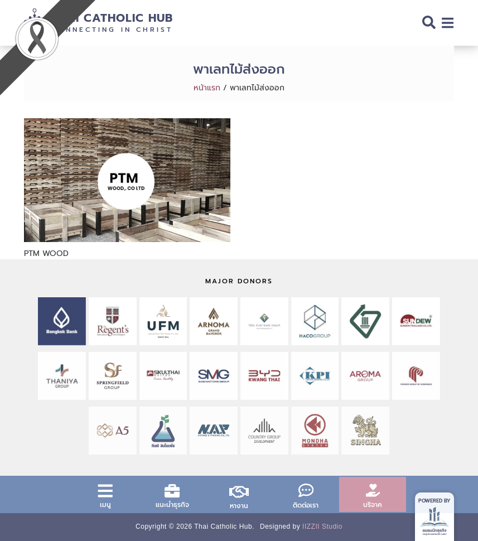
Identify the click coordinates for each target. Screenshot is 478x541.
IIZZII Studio (322, 526)
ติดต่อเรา (305, 505)
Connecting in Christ (112, 30)
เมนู (105, 505)
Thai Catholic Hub (112, 17)
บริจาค (372, 505)
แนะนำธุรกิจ (172, 505)
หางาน (239, 506)
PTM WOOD (46, 253)
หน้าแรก (207, 88)
